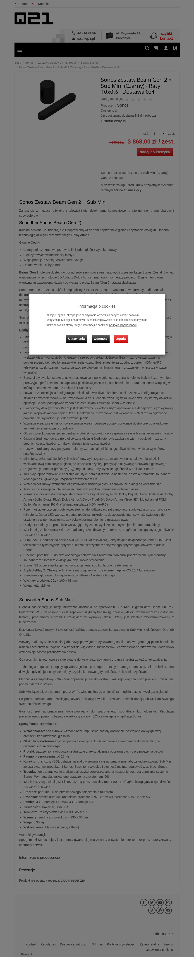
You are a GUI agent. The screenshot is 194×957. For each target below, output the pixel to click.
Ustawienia (80, 334)
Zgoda (120, 334)
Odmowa (101, 334)
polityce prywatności (121, 324)
